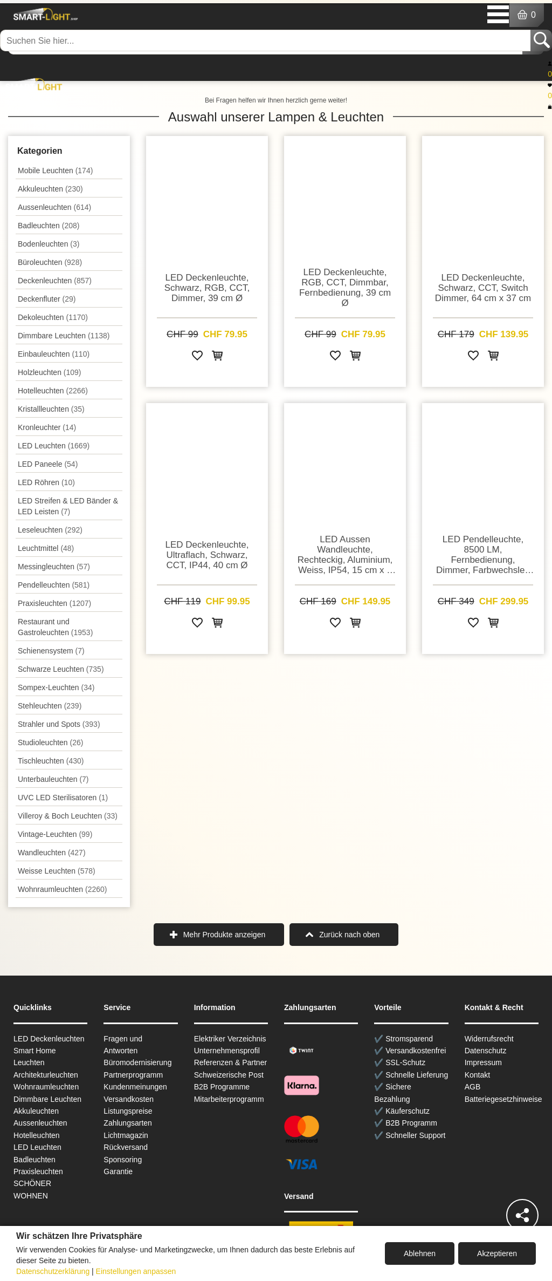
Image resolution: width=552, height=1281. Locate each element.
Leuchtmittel (46, 548)
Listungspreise (128, 1111)
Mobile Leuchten (55, 170)
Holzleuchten (49, 372)
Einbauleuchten (53, 354)
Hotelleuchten (53, 390)
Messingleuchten (54, 566)
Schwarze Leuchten (61, 669)
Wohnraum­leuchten (62, 889)
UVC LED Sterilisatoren (63, 797)
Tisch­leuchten (51, 761)
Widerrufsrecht (489, 1038)
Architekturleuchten (45, 1075)
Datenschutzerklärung (52, 1271)
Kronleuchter (47, 427)
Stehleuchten (49, 705)
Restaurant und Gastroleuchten (55, 627)
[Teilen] (522, 1215)
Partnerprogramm (133, 1075)
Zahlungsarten (128, 1123)
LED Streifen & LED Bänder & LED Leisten (68, 506)
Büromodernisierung (137, 1062)
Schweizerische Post (229, 1075)
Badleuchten (48, 225)
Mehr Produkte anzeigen (224, 934)
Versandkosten (129, 1099)
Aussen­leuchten (54, 207)
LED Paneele (48, 464)
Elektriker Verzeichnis (230, 1038)
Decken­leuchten (55, 280)
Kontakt (477, 1075)
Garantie (118, 1171)
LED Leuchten (53, 445)
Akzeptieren (497, 1253)
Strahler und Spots (59, 724)
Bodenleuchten (48, 244)
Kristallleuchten (51, 409)
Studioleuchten (50, 742)
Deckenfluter (46, 299)
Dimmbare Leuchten (63, 335)
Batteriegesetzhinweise (503, 1099)
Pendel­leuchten (53, 585)
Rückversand (126, 1147)
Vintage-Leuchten (55, 834)
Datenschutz (486, 1050)
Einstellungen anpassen (136, 1271)
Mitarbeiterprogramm (229, 1099)
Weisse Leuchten (56, 871)
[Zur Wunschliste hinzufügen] (197, 357)
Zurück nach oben (349, 934)
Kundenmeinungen (135, 1086)
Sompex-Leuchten (56, 687)
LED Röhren (46, 482)
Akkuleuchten (50, 189)
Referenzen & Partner (230, 1062)
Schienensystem (51, 650)
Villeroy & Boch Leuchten (68, 816)
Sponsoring (123, 1159)
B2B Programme (222, 1086)
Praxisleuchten (54, 603)
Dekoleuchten (53, 317)
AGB (473, 1086)
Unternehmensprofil (227, 1050)
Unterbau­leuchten (53, 779)
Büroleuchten (50, 262)
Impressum (483, 1062)
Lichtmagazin (126, 1135)
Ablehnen (420, 1253)
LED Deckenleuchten (49, 1038)
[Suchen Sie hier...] (266, 40)
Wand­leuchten (52, 852)
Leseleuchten (50, 530)
